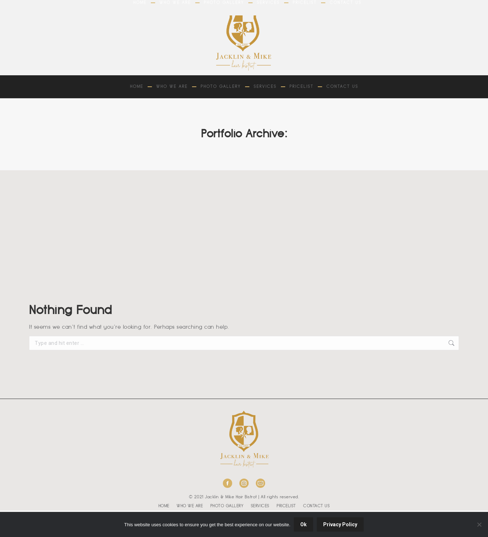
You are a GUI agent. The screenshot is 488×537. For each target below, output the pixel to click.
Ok (303, 524)
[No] (479, 524)
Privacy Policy (340, 524)
